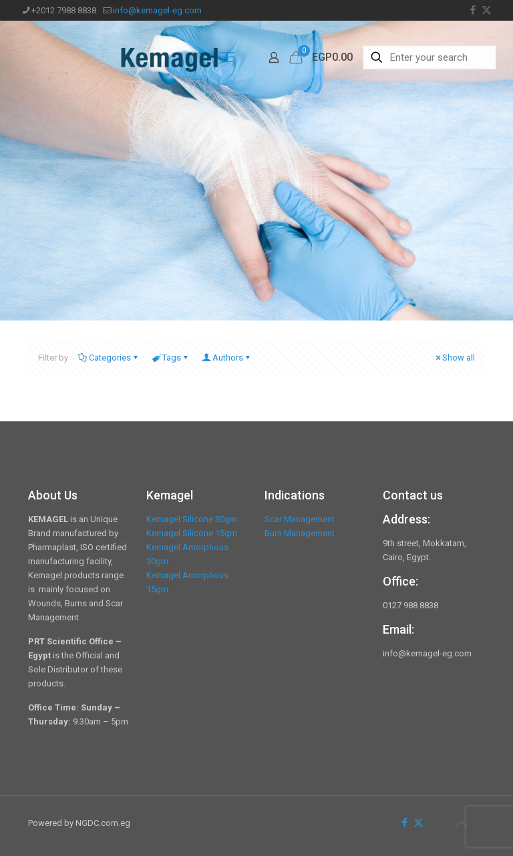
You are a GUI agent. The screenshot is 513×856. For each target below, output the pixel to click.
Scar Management (300, 519)
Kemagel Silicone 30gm (191, 519)
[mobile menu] (227, 57)
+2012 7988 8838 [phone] (63, 10)
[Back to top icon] (461, 824)
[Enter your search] (429, 57)
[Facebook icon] (473, 10)
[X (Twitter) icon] (487, 10)
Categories (109, 358)
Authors (227, 358)
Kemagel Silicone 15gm (191, 533)
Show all (454, 358)
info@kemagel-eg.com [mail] (157, 10)
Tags (171, 358)
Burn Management (300, 533)
